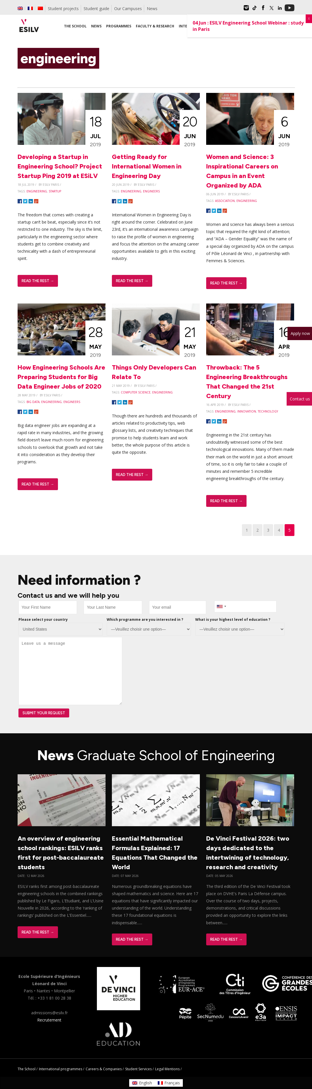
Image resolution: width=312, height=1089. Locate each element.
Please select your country (43, 619)
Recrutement (49, 1020)
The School (26, 1068)
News (152, 8)
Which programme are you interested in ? (145, 619)
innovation (246, 411)
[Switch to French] (30, 8)
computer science (136, 392)
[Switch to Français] (169, 1083)
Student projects (63, 8)
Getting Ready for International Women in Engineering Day (146, 166)
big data (33, 402)
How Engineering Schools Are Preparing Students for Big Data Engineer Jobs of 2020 (61, 376)
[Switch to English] (142, 1083)
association (225, 201)
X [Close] (309, 18)
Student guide (96, 8)
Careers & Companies (104, 1068)
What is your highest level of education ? (232, 619)
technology (268, 411)
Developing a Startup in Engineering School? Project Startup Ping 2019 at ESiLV (60, 166)
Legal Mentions (167, 1068)
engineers (151, 191)
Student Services (138, 1068)
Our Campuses (128, 8)
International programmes (60, 1068)
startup (55, 191)
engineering (37, 191)
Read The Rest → (38, 281)
